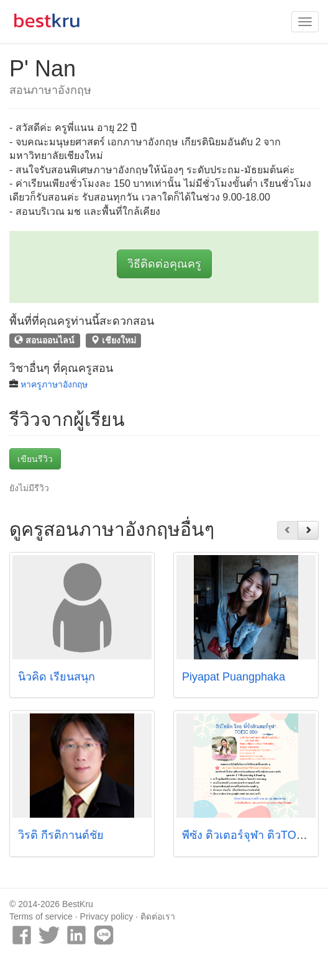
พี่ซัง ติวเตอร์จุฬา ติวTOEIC (248, 835)
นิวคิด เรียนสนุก (56, 677)
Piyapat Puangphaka (233, 677)
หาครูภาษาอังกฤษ (54, 384)
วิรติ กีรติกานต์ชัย (61, 835)
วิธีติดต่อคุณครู (164, 264)
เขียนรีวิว (35, 459)
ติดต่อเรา (157, 916)
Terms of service (41, 916)
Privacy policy (107, 916)
